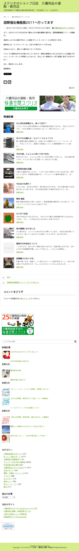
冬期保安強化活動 (23, 169)
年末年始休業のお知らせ (19, 361)
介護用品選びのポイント (13, 454)
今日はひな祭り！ (23, 184)
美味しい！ (8, 481)
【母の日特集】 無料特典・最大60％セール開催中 (29, 417)
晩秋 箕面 (20, 199)
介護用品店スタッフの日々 (64, 28)
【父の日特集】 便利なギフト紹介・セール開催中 (29, 398)
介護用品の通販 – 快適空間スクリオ (17, 511)
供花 (6, 277)
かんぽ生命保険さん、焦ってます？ (31, 123)
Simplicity (46, 546)
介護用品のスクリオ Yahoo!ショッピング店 (20, 508)
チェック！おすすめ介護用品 (15, 462)
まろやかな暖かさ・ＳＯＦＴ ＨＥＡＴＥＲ (34, 138)
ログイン (25, 298)
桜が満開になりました (25, 229)
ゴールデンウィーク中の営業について (24, 408)
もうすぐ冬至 (22, 214)
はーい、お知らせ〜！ (12, 456)
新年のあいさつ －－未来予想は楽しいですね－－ (29, 436)
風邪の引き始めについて (26, 244)
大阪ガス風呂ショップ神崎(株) (15, 514)
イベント (7, 476)
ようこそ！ (8, 478)
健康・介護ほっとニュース (14, 473)
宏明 (72, 88)
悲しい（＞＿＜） (10, 484)
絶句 (5, 487)
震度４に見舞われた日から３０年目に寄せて (27, 426)
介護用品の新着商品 (11, 459)
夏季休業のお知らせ (18, 380)
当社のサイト (9, 470)
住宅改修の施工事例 (11, 465)
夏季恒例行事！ (16, 370)
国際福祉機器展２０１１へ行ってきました (20, 283)
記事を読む (20, 132)
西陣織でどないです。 (25, 259)
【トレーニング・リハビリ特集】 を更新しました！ (30, 389)
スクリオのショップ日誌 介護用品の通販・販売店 (32, 5)
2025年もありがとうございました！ (24, 352)
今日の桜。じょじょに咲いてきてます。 (33, 154)
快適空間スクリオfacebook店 (15, 517)
